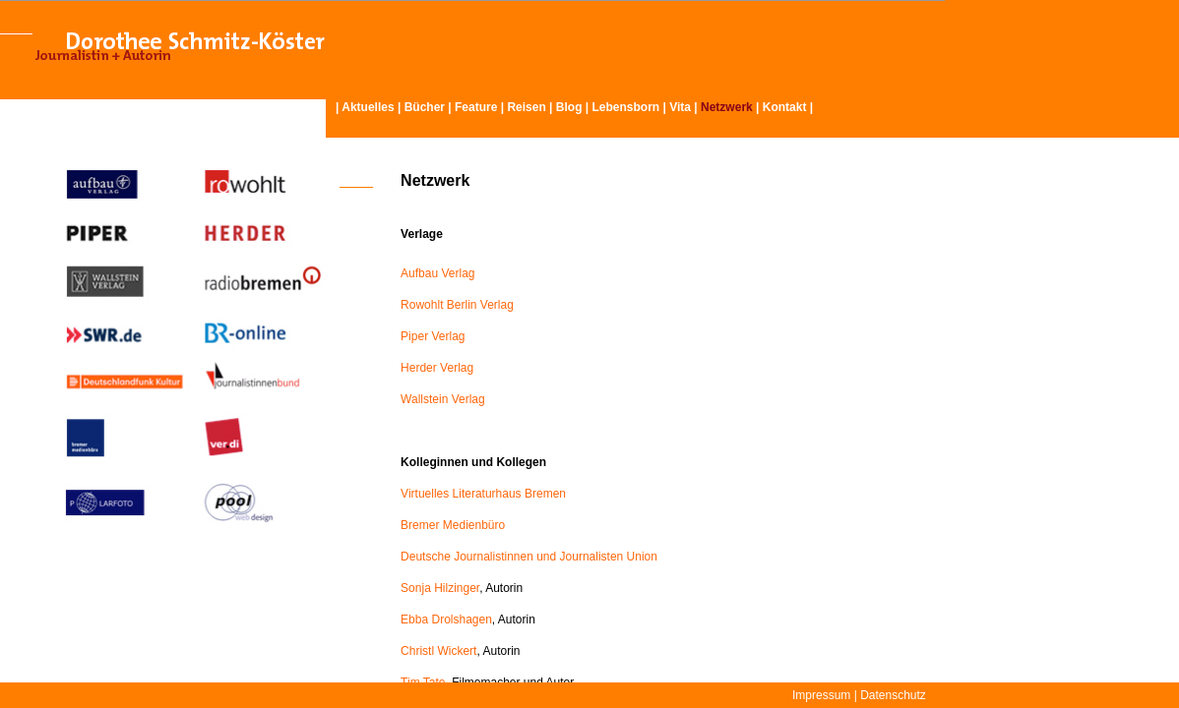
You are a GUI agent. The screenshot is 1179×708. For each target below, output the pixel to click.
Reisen (526, 107)
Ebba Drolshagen (446, 619)
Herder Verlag (437, 368)
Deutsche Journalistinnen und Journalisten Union (529, 556)
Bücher (424, 107)
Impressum (821, 695)
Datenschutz (893, 695)
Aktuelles (367, 107)
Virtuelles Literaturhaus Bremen (483, 494)
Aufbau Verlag (437, 273)
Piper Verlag (433, 336)
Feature (476, 107)
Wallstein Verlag (443, 399)
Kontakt (785, 107)
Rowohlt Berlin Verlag (457, 305)
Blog (569, 107)
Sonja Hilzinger (440, 588)
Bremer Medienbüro (453, 525)
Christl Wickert (438, 651)
